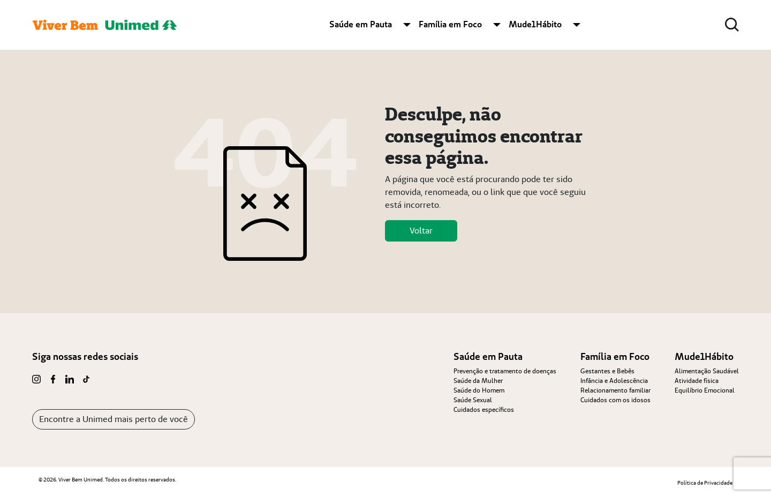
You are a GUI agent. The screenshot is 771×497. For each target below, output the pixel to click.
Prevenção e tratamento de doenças (504, 371)
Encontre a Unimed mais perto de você (113, 419)
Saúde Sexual (472, 400)
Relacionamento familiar (615, 390)
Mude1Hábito (535, 24)
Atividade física (697, 380)
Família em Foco (450, 24)
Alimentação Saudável (707, 371)
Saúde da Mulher (478, 380)
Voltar (421, 230)
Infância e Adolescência (614, 380)
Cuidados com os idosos (615, 400)
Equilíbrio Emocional (705, 390)
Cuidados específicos (483, 409)
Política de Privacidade (704, 482)
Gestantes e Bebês (607, 371)
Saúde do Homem (478, 390)
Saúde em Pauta (360, 24)
